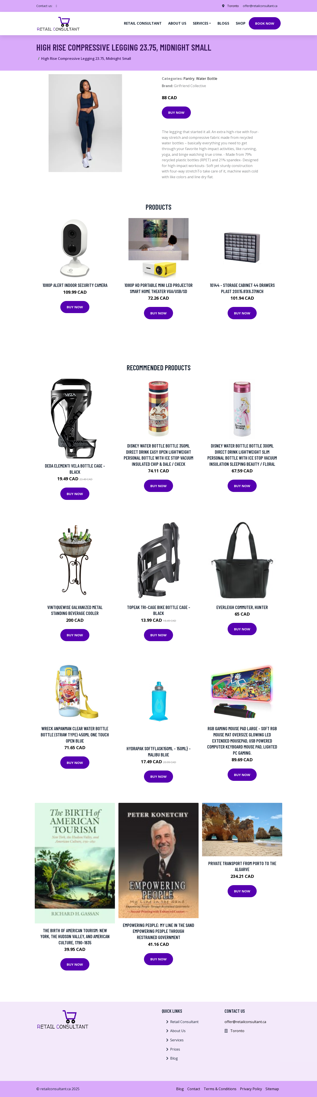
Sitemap (272, 1088)
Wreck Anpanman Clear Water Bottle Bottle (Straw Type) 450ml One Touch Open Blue (75, 734)
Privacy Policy (251, 1088)
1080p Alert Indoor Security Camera (74, 285)
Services (177, 1040)
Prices (175, 1049)
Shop (240, 23)
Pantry (188, 78)
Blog (174, 1058)
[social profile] (56, 6)
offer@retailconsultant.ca (259, 6)
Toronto (231, 6)
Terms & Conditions (220, 1088)
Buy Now (176, 112)
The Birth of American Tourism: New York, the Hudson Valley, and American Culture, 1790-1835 (75, 936)
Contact (193, 1088)
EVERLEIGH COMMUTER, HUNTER (242, 607)
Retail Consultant (143, 23)
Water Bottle (206, 78)
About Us (178, 1030)
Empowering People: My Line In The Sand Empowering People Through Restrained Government (158, 931)
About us (177, 23)
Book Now (264, 23)
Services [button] (200, 23)
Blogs (223, 23)
